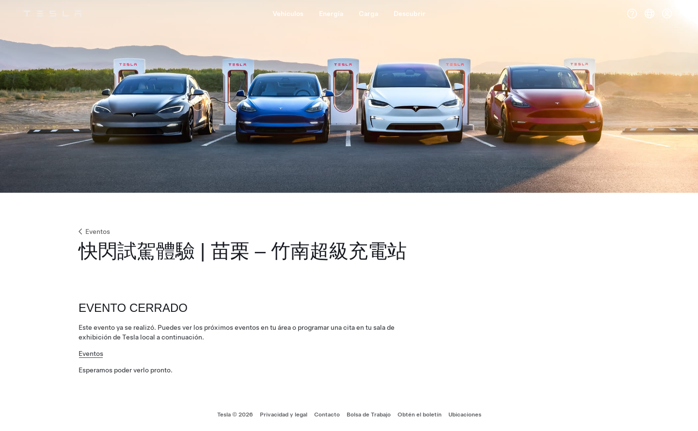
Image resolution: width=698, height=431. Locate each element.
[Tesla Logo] (52, 13)
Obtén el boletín (419, 414)
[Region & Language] (649, 13)
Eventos (93, 231)
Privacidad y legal (283, 414)
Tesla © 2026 (235, 414)
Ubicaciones (464, 414)
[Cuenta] (667, 13)
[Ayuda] (632, 13)
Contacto (327, 414)
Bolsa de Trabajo (369, 414)
